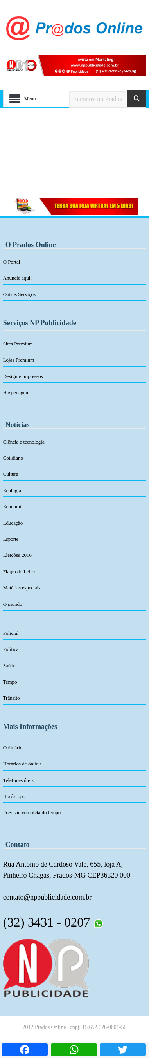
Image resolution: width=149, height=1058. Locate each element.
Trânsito (11, 698)
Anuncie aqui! (17, 278)
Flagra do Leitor (19, 571)
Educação (13, 523)
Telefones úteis (18, 780)
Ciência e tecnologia (24, 442)
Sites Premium (18, 344)
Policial (11, 633)
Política (11, 649)
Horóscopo (14, 796)
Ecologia (12, 490)
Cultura (10, 474)
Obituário (13, 748)
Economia (13, 506)
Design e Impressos (23, 376)
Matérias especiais (22, 588)
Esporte (11, 539)
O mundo (12, 604)
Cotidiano (13, 458)
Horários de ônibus (22, 764)
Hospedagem (16, 392)
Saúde (9, 666)
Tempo (10, 682)
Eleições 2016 (17, 555)
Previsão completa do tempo (32, 812)
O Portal (11, 262)
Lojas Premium (18, 360)
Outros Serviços (19, 294)
